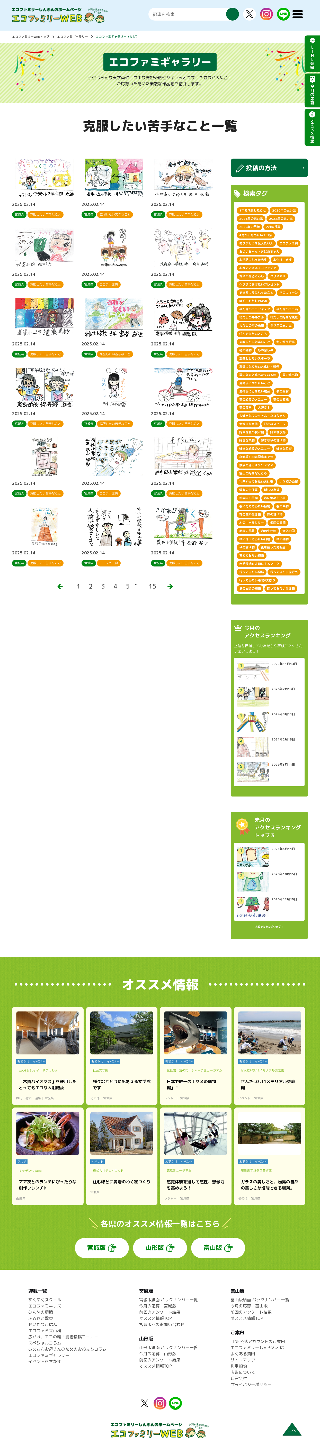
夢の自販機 (281, 399)
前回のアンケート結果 (159, 1312)
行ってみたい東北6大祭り (257, 580)
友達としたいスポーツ (254, 358)
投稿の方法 (261, 167)
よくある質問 (242, 1354)
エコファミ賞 (288, 243)
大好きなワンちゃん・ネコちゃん (262, 416)
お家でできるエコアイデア (257, 268)
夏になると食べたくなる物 (257, 375)
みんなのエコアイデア (254, 309)
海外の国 (288, 531)
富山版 (212, 1247)
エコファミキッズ (44, 1306)
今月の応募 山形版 (157, 1354)
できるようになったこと (256, 292)
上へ (292, 1430)
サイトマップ (242, 1360)
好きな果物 (247, 440)
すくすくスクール (44, 1300)
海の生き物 (268, 531)
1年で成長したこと (252, 210)
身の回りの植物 (250, 588)
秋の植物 (282, 539)
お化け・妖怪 (282, 260)
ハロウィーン (288, 292)
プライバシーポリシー (251, 1384)
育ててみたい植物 (251, 555)
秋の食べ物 (247, 547)
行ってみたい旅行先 (284, 572)
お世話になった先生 (253, 260)
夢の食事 (245, 407)
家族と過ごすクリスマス (256, 465)
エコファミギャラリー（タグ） (117, 36)
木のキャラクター (251, 522)
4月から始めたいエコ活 (255, 235)
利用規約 (238, 1366)
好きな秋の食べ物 (273, 440)
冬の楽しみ (265, 350)
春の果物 (282, 506)
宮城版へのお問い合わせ (161, 1324)
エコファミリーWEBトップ (30, 36)
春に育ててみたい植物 (254, 506)
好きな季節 (278, 432)
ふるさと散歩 (40, 1318)
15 (152, 586)
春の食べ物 (274, 514)
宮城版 (96, 1247)
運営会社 (238, 1378)
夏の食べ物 (290, 375)
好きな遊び (284, 448)
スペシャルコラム (44, 1343)
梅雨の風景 (247, 531)
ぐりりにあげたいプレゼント (259, 284)
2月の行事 (273, 227)
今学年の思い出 (281, 325)
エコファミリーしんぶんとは (257, 1347)
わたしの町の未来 (251, 325)
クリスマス (278, 276)
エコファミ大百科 (44, 1330)
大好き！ (264, 407)
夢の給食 (282, 391)
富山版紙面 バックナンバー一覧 (259, 1300)
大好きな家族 (248, 424)
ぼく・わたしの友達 (253, 301)
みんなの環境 (40, 1312)
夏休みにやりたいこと (254, 383)
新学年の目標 (248, 498)
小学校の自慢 (288, 481)
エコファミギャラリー (72, 36)
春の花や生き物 (250, 514)
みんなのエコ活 (287, 309)
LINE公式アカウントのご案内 (257, 1341)
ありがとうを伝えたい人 (256, 243)
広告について (242, 1372)
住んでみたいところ (253, 334)
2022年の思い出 (281, 218)
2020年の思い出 (284, 210)
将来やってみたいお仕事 (256, 481)
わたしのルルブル (251, 317)
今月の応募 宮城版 (157, 1306)
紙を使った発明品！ (275, 547)
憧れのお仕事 (248, 490)
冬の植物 (245, 350)
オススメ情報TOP (155, 1318)
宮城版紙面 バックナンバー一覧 (168, 1300)
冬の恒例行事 (285, 342)
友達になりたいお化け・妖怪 (259, 366)
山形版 (154, 1247)
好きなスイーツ (275, 424)
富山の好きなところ (253, 473)
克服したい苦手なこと (254, 342)
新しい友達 (271, 490)
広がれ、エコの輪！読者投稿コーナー (63, 1337)
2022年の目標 (249, 227)
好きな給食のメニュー (254, 448)
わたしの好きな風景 (284, 317)
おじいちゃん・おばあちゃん (259, 251)
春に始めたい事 (275, 498)
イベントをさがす (44, 1361)
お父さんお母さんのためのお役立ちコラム (67, 1349)
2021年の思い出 (251, 218)
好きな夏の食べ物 (251, 432)
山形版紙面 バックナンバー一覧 (168, 1347)
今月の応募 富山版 (249, 1306)
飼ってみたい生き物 (281, 588)
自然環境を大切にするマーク (259, 564)
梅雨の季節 (278, 522)
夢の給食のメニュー (253, 399)
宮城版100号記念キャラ (256, 457)
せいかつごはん (42, 1324)
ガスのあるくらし (251, 276)
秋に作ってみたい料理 (254, 539)
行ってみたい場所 (251, 572)
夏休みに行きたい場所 (254, 391)
